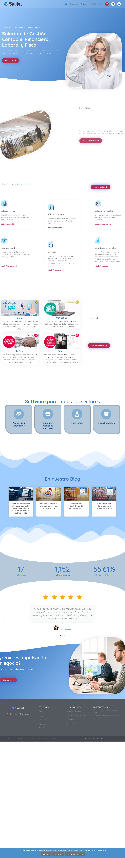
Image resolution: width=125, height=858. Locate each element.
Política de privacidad (75, 854)
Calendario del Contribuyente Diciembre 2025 (67, 502)
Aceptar (46, 854)
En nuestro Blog (62, 478)
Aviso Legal (52, 737)
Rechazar (58, 854)
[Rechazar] (121, 853)
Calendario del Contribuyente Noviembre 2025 (76, 502)
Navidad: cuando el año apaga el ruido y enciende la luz (58, 502)
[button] (3, 617)
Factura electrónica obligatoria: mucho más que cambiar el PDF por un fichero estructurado (49, 503)
